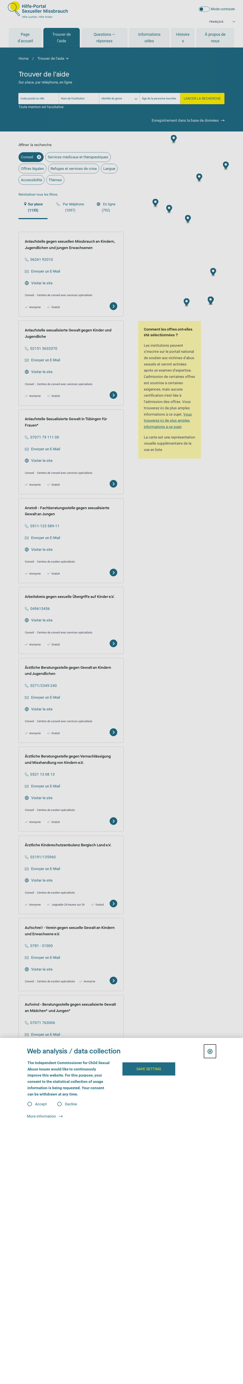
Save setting (148, 1069)
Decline (71, 1104)
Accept (41, 1104)
